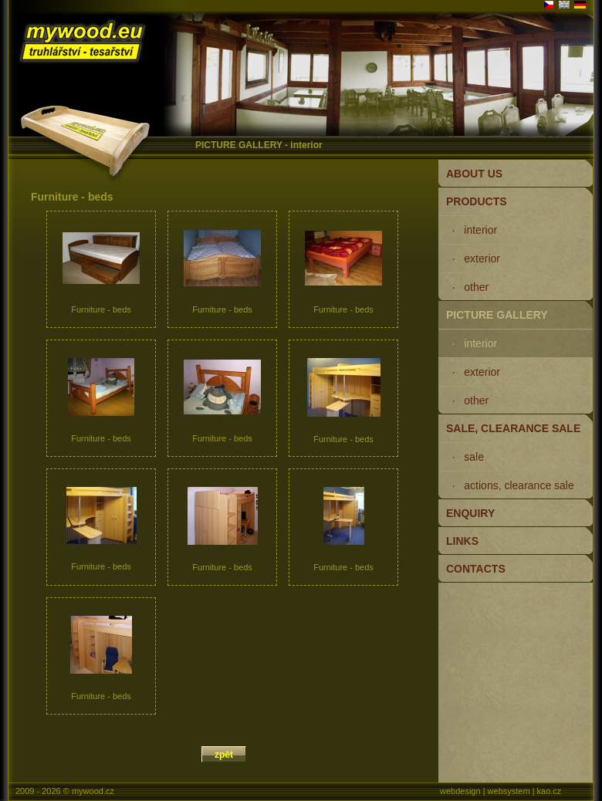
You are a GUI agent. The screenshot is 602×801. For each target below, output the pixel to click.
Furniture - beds (101, 273)
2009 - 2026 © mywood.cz (64, 791)
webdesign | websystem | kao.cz (500, 791)
